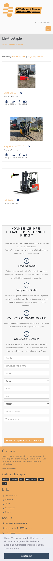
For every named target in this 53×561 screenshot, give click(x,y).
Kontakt (7, 512)
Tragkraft (31, 56)
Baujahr (40, 56)
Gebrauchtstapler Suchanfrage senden (24, 440)
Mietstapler (9, 500)
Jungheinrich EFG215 (14, 146)
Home (4, 44)
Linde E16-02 (10, 92)
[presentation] (25, 432)
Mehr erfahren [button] (12, 548)
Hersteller (16, 56)
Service (7, 504)
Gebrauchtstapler (16, 44)
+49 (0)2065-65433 (42, 22)
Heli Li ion (8, 199)
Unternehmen (10, 508)
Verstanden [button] (26, 556)
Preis (24, 56)
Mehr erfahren (9, 468)
